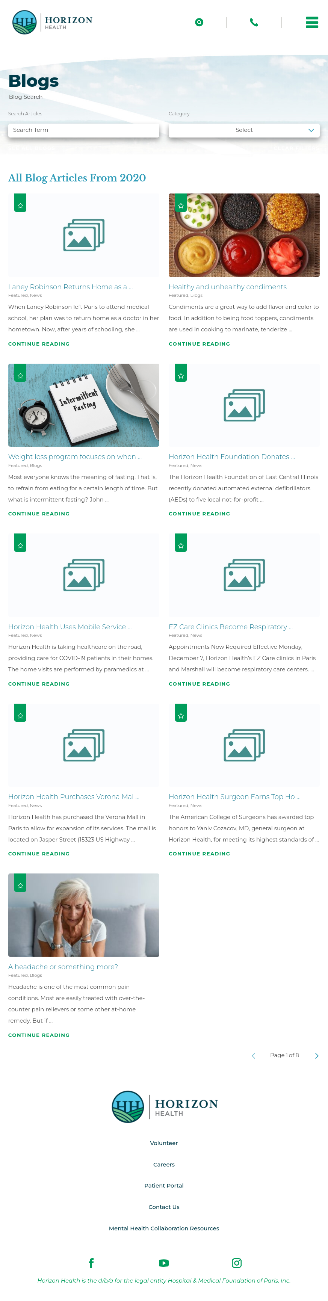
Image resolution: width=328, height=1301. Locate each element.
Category (179, 113)
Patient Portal (164, 1186)
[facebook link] (91, 1264)
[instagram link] (236, 1264)
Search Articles (25, 113)
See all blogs (31, 148)
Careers (164, 1164)
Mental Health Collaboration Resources (164, 1228)
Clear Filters (297, 148)
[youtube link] (164, 1264)
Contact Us (164, 1207)
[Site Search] (199, 22)
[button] (312, 22)
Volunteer (164, 1143)
